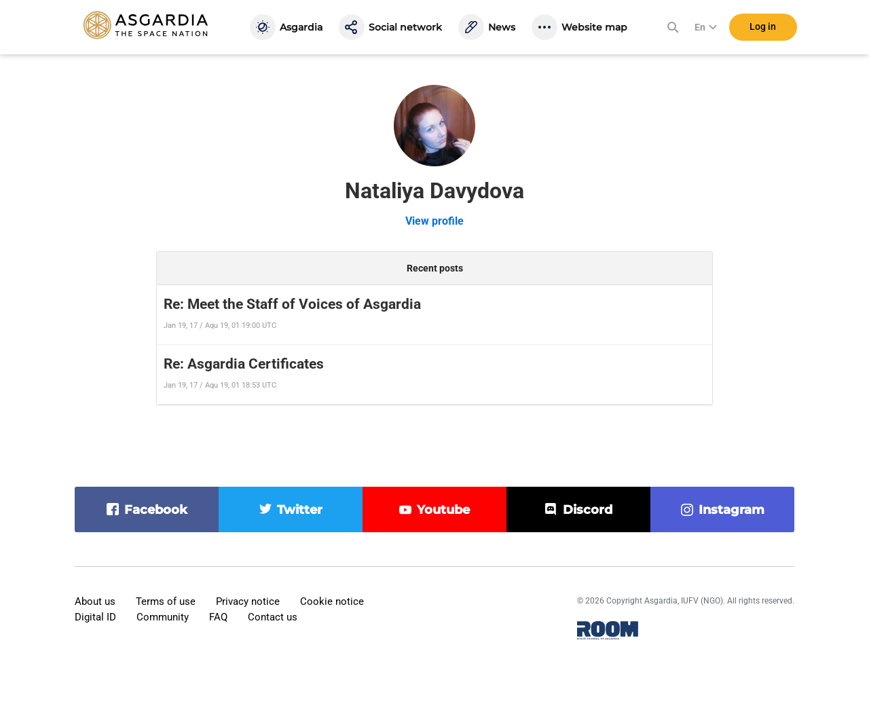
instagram (731, 509)
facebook (155, 509)
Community (162, 617)
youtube (443, 509)
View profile (434, 221)
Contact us (272, 617)
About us (95, 601)
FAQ (218, 617)
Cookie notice (332, 601)
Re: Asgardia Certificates (244, 364)
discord (587, 509)
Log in (763, 26)
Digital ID (95, 617)
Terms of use (166, 601)
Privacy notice (248, 601)
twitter (299, 509)
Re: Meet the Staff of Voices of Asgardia (292, 304)
